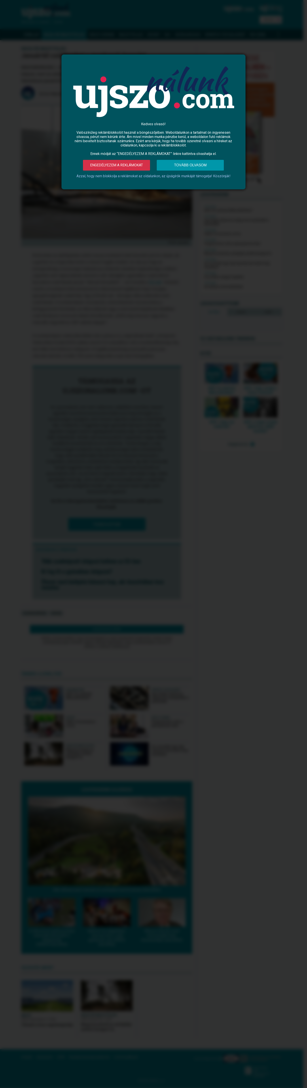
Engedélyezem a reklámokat (116, 165)
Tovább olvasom (190, 165)
